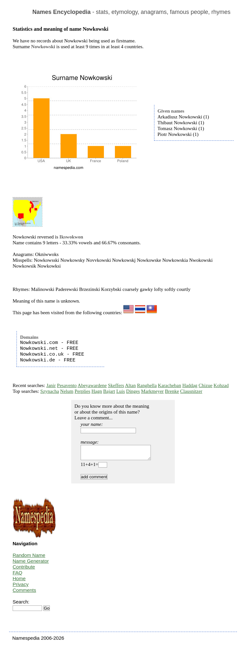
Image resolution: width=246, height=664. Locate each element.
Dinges (133, 391)
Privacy (20, 587)
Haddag (189, 385)
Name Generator (31, 564)
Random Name (29, 558)
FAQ (17, 575)
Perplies (82, 391)
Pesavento (67, 385)
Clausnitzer (191, 391)
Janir (51, 385)
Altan (130, 385)
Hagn (96, 391)
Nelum (66, 391)
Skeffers (116, 385)
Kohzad (221, 385)
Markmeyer (152, 391)
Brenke (172, 391)
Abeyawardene (92, 385)
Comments (24, 593)
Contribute (24, 569)
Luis (120, 391)
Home (19, 581)
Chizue (206, 385)
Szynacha (49, 391)
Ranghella (147, 385)
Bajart (109, 391)
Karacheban (169, 385)
